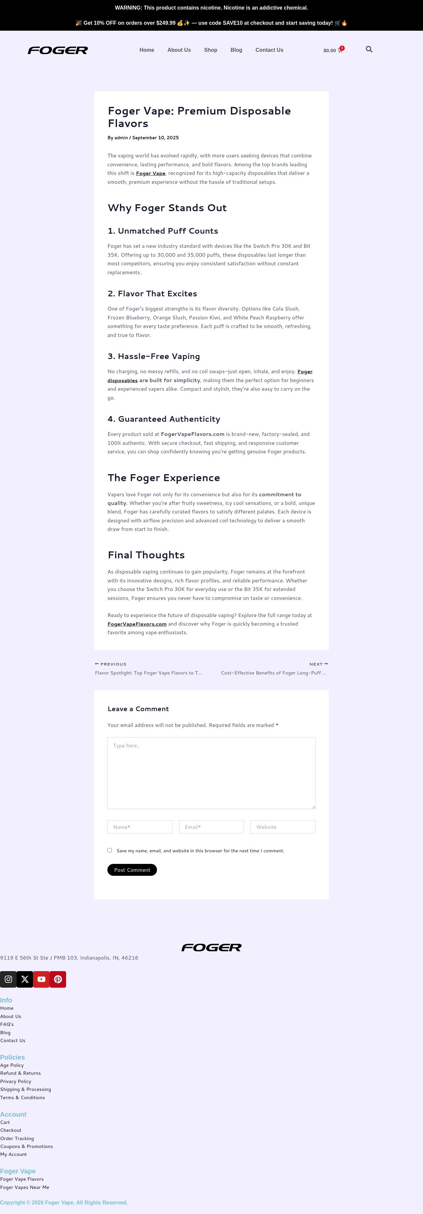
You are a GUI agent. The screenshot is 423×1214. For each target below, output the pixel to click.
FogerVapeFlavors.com (139, 623)
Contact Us (269, 50)
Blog (237, 50)
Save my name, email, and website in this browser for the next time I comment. (200, 851)
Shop (210, 50)
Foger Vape (152, 173)
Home (146, 50)
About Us (179, 50)
